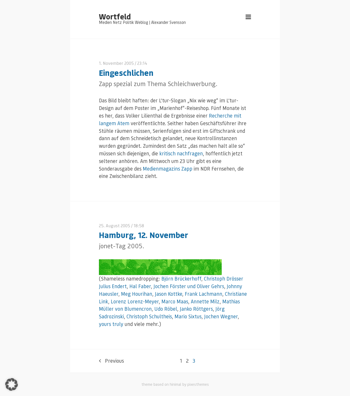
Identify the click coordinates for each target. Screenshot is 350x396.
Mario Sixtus (187, 316)
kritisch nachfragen (181, 153)
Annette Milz (205, 301)
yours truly (111, 324)
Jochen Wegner (221, 316)
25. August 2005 (114, 225)
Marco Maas (174, 301)
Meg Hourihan (136, 294)
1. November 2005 (116, 63)
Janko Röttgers (196, 308)
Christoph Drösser (223, 278)
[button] (11, 384)
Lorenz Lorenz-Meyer (135, 301)
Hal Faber (140, 286)
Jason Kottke (168, 294)
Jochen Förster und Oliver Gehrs (188, 286)
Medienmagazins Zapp (167, 168)
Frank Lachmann (203, 294)
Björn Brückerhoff (181, 278)
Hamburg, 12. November (143, 234)
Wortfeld (115, 16)
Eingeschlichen (126, 72)
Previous (111, 360)
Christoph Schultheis (149, 316)
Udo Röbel (165, 308)
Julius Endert (113, 286)
